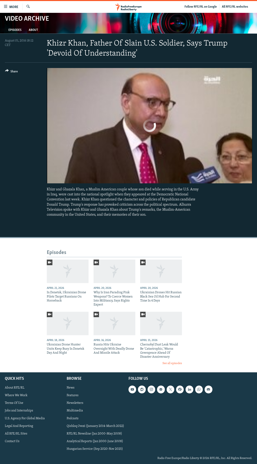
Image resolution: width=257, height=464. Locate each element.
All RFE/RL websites (235, 6)
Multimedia (75, 410)
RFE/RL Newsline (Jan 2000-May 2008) (94, 433)
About (33, 30)
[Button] (11, 72)
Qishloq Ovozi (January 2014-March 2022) (95, 426)
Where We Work (16, 395)
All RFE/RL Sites (16, 433)
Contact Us (12, 441)
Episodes (14, 30)
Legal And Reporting (19, 426)
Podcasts (73, 418)
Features (73, 395)
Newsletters (75, 403)
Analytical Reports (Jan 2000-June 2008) (95, 441)
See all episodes (172, 363)
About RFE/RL (14, 387)
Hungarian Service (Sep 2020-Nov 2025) (95, 449)
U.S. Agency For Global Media (25, 418)
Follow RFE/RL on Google (201, 6)
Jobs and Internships (19, 410)
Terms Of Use (14, 403)
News (70, 387)
